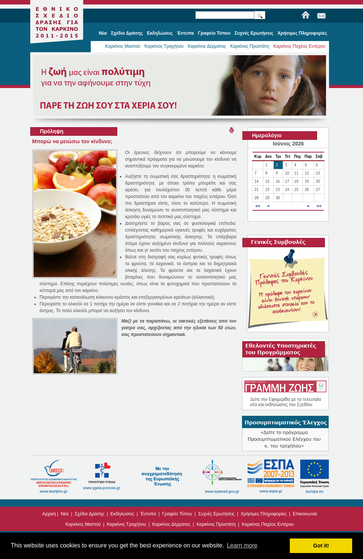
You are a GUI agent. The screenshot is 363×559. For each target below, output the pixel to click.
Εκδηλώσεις (122, 513)
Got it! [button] (321, 546)
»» (318, 205)
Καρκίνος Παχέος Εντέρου (299, 46)
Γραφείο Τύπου (177, 513)
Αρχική (49, 513)
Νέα (65, 513)
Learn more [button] (242, 545)
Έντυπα (148, 513)
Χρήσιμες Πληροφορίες (264, 513)
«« (257, 205)
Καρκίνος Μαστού (122, 46)
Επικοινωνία (305, 513)
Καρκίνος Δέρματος (207, 46)
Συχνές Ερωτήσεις (216, 513)
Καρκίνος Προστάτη (249, 46)
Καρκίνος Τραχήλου (164, 46)
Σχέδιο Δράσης (89, 513)
